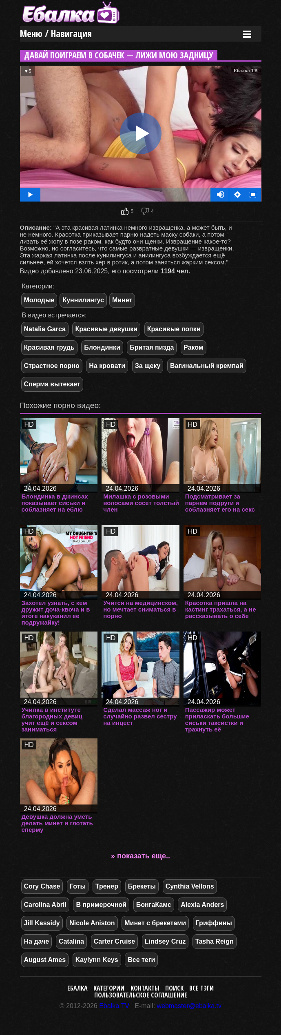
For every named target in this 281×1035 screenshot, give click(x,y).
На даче (36, 941)
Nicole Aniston (92, 923)
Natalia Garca (45, 329)
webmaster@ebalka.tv (189, 1005)
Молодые (39, 300)
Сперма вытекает (52, 384)
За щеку (148, 365)
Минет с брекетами (155, 923)
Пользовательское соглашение (140, 995)
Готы (78, 886)
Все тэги (201, 988)
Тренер (106, 886)
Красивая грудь (49, 347)
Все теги (141, 959)
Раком (194, 347)
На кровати (107, 365)
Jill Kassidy (42, 923)
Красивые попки (174, 329)
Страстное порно (52, 365)
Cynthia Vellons (190, 886)
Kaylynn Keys (96, 959)
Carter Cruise (114, 941)
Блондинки (102, 347)
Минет (122, 300)
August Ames (45, 959)
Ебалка (77, 988)
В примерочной (101, 904)
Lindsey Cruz (165, 941)
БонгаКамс (153, 904)
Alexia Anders (202, 904)
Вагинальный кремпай (206, 365)
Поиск (174, 988)
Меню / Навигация (56, 33)
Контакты (145, 988)
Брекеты (142, 886)
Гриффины (214, 923)
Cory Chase (42, 886)
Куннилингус (83, 300)
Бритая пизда (152, 347)
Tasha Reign (214, 941)
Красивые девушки (106, 329)
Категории (108, 988)
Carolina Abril (45, 904)
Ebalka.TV (114, 1005)
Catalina (71, 941)
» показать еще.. (140, 856)
